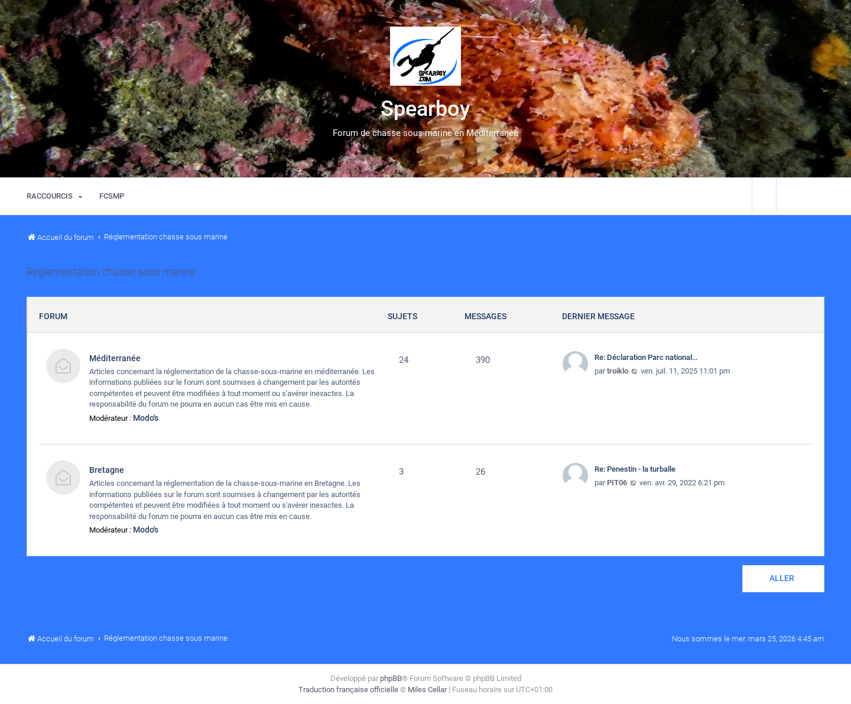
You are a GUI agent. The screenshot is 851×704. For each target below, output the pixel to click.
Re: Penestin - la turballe (635, 469)
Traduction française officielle (348, 689)
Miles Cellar (427, 689)
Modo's (145, 418)
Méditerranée (115, 358)
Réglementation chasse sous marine (111, 272)
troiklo (617, 370)
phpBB (391, 678)
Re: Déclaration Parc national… (646, 357)
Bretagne (106, 470)
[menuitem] (111, 196)
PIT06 (617, 482)
